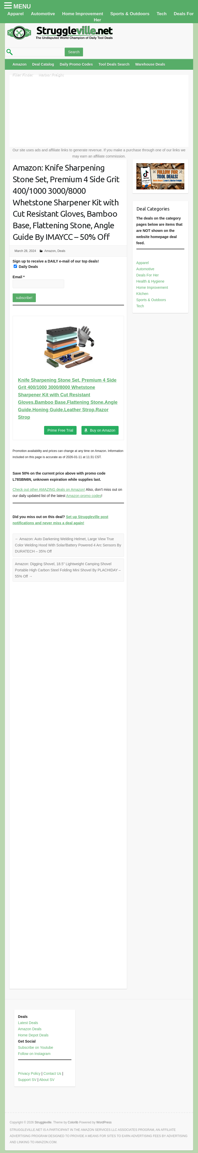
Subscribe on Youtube (35, 1047)
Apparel (15, 13)
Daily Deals (26, 267)
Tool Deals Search (113, 64)
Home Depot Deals (33, 1035)
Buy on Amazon (102, 430)
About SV (46, 1080)
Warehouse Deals (150, 64)
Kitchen (142, 294)
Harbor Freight (51, 75)
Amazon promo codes (83, 496)
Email (19, 277)
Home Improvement (82, 13)
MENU (22, 6)
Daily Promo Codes (76, 64)
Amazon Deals (30, 1029)
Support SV (27, 1080)
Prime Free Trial (60, 430)
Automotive (43, 13)
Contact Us (52, 1073)
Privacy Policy (29, 1073)
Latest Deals (28, 1023)
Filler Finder (22, 75)
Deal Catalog (43, 64)
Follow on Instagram (34, 1054)
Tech (162, 13)
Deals (61, 251)
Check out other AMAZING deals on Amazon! (49, 489)
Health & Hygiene (150, 281)
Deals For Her (147, 275)
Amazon (19, 64)
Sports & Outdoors (130, 13)
